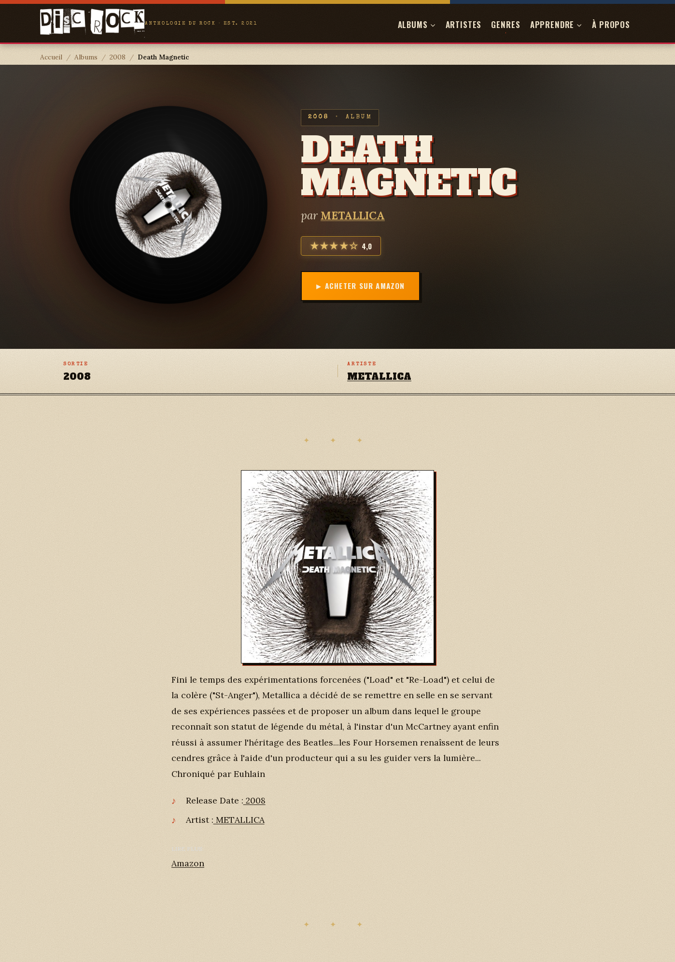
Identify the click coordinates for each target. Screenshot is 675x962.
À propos (611, 24)
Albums (86, 57)
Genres (505, 24)
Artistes (464, 24)
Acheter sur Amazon (365, 285)
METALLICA (353, 215)
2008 (118, 57)
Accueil (51, 57)
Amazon (187, 863)
